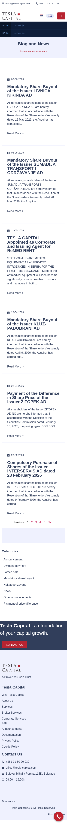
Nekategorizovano (15, 584)
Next (50, 522)
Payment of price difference (21, 603)
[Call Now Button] (58, 816)
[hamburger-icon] (61, 15)
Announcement (13, 559)
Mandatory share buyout (19, 578)
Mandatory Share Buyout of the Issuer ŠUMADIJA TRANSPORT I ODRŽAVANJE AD (32, 166)
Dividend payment (15, 565)
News (7, 591)
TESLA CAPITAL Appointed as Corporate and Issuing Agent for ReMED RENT (31, 244)
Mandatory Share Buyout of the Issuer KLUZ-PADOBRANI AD (32, 324)
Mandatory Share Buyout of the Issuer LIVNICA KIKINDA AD (32, 90)
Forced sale (11, 572)
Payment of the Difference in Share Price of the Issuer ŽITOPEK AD (33, 397)
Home (23, 51)
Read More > (15, 133)
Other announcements (17, 597)
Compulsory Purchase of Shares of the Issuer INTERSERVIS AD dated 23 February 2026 (32, 469)
